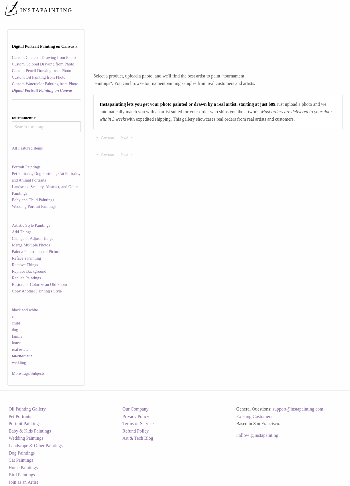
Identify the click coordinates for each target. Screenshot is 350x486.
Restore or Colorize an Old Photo (39, 284)
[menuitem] (225, 9)
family (17, 336)
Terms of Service (138, 423)
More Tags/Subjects (28, 373)
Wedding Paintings (26, 438)
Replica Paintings (26, 278)
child (16, 323)
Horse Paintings (23, 467)
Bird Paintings (22, 474)
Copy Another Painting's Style (37, 291)
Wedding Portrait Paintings (34, 206)
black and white (25, 310)
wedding (19, 362)
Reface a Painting (26, 258)
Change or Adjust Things (32, 238)
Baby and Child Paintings (33, 200)
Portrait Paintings (26, 167)
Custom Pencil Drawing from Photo (41, 70)
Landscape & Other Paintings (36, 445)
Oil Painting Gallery (27, 409)
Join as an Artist (23, 482)
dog (15, 329)
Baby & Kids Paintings (30, 431)
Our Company (135, 409)
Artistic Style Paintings (31, 225)
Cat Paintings (21, 460)
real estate (20, 349)
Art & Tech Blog (137, 438)
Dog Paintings (22, 453)
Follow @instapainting (257, 435)
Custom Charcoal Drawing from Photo (44, 57)
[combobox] (46, 126)
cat (14, 316)
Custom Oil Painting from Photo (38, 77)
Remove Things (25, 264)
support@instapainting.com (298, 409)
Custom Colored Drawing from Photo (43, 64)
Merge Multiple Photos (31, 245)
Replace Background (29, 271)
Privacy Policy (135, 416)
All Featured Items (27, 148)
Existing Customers (254, 416)
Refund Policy (135, 431)
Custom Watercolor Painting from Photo (45, 83)
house (16, 342)
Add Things (21, 232)
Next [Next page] (128, 137)
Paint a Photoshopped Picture (36, 251)
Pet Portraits (20, 416)
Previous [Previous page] (109, 137)
